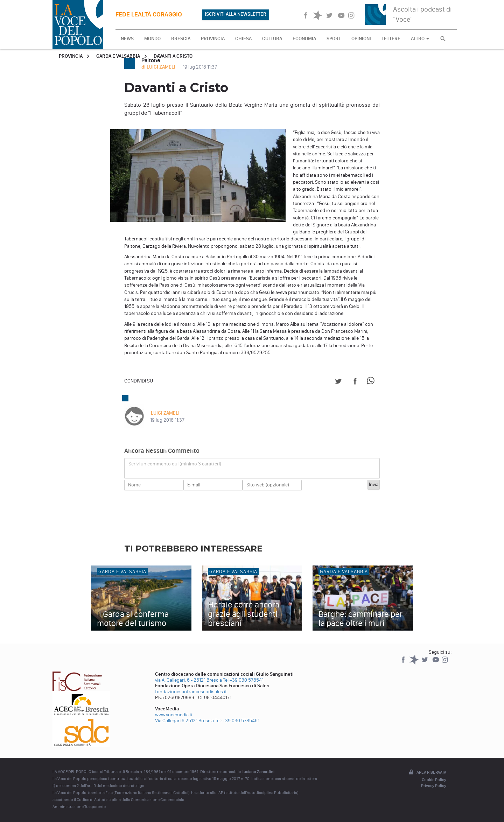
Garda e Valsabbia (118, 56)
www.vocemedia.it (173, 715)
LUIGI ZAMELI (164, 413)
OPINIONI (361, 39)
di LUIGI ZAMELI (158, 67)
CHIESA (243, 39)
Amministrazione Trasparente (79, 806)
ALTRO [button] (420, 39)
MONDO (152, 39)
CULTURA (272, 39)
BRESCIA (180, 39)
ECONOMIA (304, 39)
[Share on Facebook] (355, 382)
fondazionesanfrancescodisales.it (191, 692)
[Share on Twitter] (338, 382)
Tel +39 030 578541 (243, 680)
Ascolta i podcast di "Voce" (422, 14)
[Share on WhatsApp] (372, 382)
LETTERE (391, 39)
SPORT (334, 39)
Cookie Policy (434, 779)
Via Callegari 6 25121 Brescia (184, 721)
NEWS (127, 39)
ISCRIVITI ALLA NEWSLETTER (235, 14)
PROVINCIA (213, 39)
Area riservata (427, 772)
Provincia (71, 56)
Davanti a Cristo (173, 56)
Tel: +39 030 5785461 (237, 721)
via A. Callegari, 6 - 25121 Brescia (188, 680)
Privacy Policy (433, 785)
